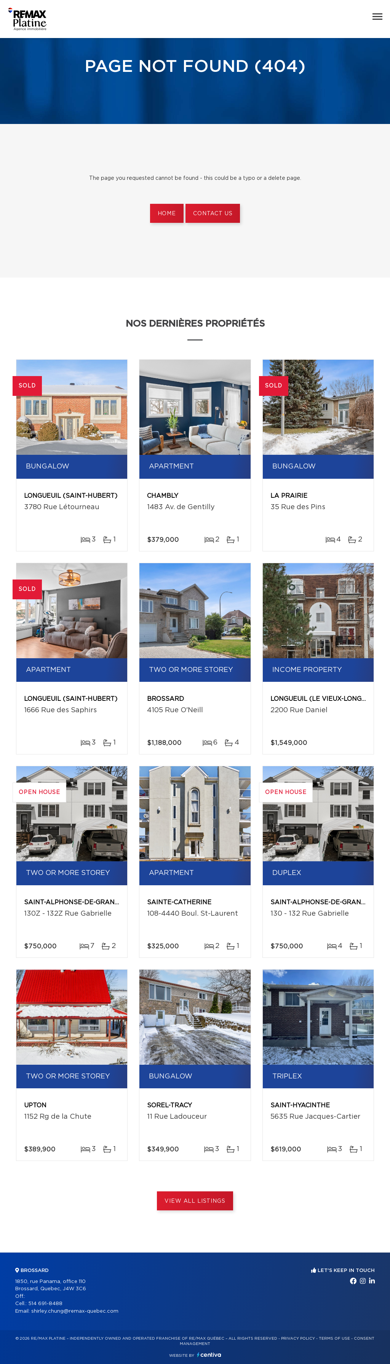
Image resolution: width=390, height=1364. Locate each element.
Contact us (212, 213)
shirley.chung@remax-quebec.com (74, 1311)
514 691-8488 (45, 1303)
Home (167, 213)
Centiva (209, 1354)
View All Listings (195, 1201)
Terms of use (334, 1338)
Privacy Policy (298, 1338)
